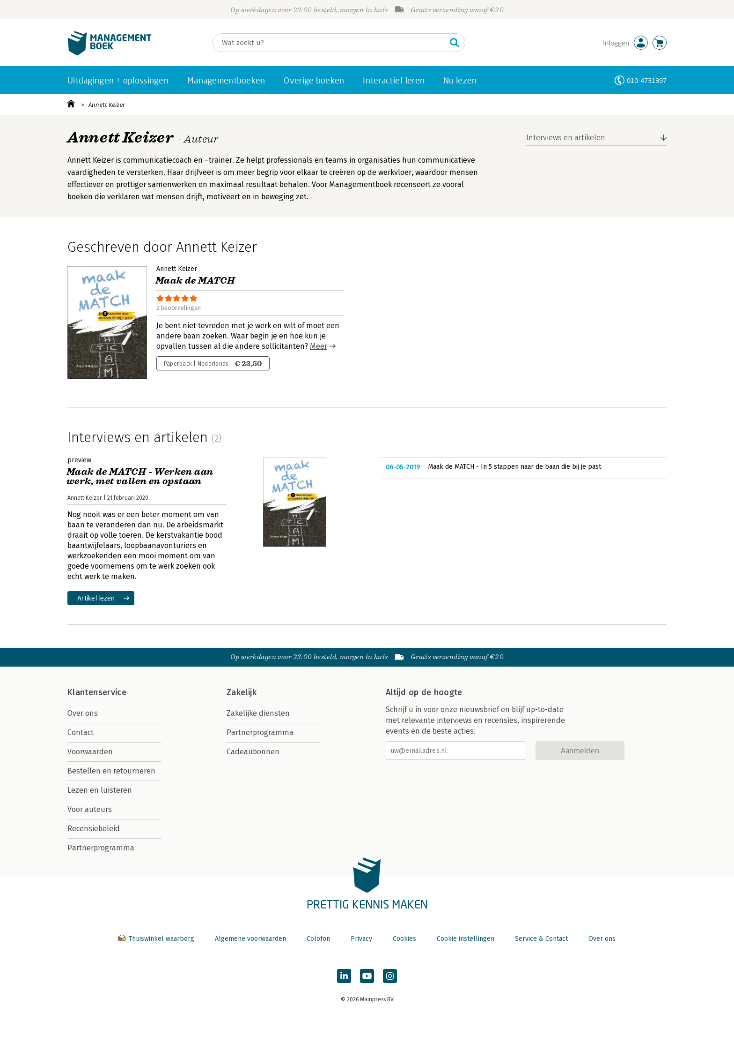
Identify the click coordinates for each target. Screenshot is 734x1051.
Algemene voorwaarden (250, 939)
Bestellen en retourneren (111, 770)
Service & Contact (541, 939)
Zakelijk (242, 692)
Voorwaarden (90, 751)
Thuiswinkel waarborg (157, 939)
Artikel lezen (96, 598)
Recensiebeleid (93, 828)
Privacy (361, 939)
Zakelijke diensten (258, 713)
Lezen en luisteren (99, 790)
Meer (318, 346)
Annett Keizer (106, 104)
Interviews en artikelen (565, 137)
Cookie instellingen (465, 939)
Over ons (82, 713)
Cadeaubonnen (253, 751)
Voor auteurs (89, 809)
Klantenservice (96, 692)
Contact (80, 732)
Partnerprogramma (100, 847)
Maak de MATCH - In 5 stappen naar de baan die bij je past (514, 467)
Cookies (404, 939)
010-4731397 (647, 80)
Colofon (318, 939)
